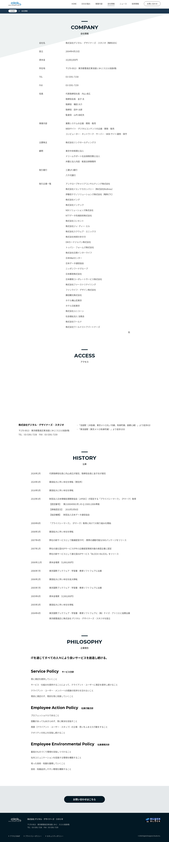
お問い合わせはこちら (84, 799)
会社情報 (111, 4)
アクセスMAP (14, 836)
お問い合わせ (152, 4)
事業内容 (98, 4)
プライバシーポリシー (33, 836)
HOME (74, 4)
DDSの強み (86, 4)
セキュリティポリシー (54, 836)
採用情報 (135, 4)
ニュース (123, 4)
